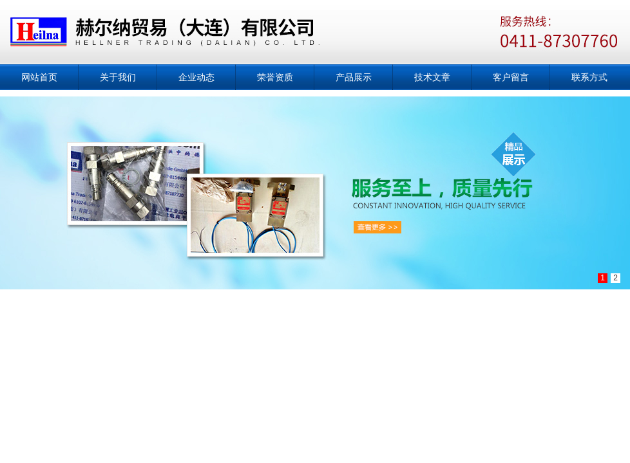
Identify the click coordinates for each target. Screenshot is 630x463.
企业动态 (196, 77)
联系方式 (589, 77)
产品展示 (354, 77)
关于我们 (118, 77)
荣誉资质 (275, 77)
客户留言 (511, 77)
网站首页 (39, 77)
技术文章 (432, 77)
